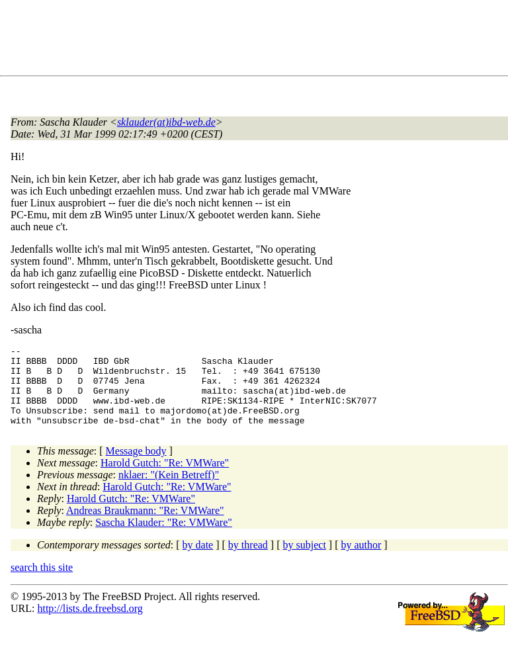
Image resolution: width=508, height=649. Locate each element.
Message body (136, 466)
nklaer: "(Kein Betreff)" (168, 490)
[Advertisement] (251, 40)
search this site (42, 583)
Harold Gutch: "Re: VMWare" (165, 478)
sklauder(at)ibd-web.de (166, 122)
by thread (248, 560)
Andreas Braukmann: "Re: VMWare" (145, 526)
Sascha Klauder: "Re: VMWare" (163, 538)
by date (198, 560)
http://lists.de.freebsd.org (89, 624)
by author (361, 560)
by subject (304, 560)
